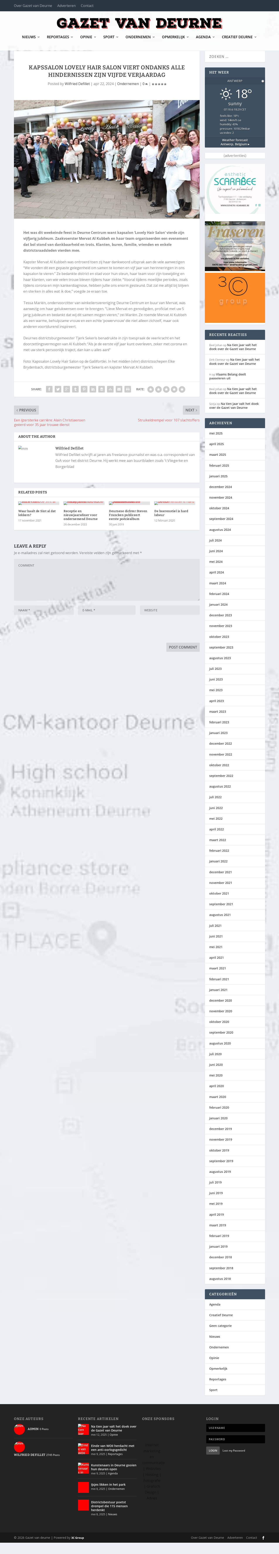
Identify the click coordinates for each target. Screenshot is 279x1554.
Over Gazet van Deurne (33, 5)
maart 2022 (217, 851)
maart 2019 (217, 1236)
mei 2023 (216, 701)
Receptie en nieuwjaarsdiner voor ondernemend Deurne (81, 564)
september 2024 (221, 530)
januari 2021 (218, 1001)
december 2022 (220, 755)
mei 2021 (216, 958)
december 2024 (220, 498)
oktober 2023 (219, 648)
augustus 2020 (220, 1055)
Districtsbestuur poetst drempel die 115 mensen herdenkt (109, 1517)
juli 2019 (215, 1194)
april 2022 (216, 840)
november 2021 (220, 894)
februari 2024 (219, 605)
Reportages (58, 40)
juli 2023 (215, 680)
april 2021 (216, 969)
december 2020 (220, 1012)
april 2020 (216, 1097)
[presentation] (47, 678)
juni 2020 (216, 1076)
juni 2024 (216, 562)
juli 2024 (215, 552)
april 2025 (216, 455)
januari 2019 (218, 1258)
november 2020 (220, 1022)
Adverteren (66, 5)
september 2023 (221, 659)
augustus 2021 (220, 926)
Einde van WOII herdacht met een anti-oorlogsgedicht (112, 1459)
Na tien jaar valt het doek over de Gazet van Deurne (233, 358)
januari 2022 (218, 872)
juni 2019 (216, 1204)
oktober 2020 (219, 1033)
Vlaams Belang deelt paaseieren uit (227, 388)
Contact (87, 5)
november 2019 (220, 1151)
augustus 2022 (220, 798)
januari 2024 (218, 616)
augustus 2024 (220, 541)
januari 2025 (218, 487)
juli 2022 (215, 808)
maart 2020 (217, 1108)
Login (213, 1462)
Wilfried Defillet (77, 95)
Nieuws (29, 40)
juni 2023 (216, 691)
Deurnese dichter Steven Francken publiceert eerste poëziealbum (128, 564)
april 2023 (216, 712)
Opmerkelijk (173, 40)
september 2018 (221, 1279)
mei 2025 (216, 445)
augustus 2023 (220, 669)
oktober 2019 (219, 1161)
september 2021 (221, 915)
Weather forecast (235, 153)
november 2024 (220, 509)
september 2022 (221, 787)
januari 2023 (218, 744)
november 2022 (220, 766)
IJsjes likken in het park (108, 1496)
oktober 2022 (219, 776)
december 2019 (220, 1140)
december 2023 (220, 626)
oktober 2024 (219, 519)
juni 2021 (216, 947)
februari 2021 (219, 990)
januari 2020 (218, 1129)
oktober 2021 (219, 905)
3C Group (77, 1549)
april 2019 (216, 1226)
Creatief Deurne (237, 40)
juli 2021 (215, 937)
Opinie (86, 40)
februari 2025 (219, 476)
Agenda (203, 40)
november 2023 (220, 637)
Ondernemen (138, 40)
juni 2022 (216, 819)
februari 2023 (219, 733)
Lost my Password (234, 1462)
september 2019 (221, 1172)
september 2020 (221, 1044)
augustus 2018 (220, 1290)
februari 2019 (219, 1247)
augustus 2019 (220, 1183)
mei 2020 (216, 1087)
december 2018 (220, 1268)
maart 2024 (217, 594)
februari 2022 (219, 862)
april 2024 (216, 584)
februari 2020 (219, 1119)
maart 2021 (217, 979)
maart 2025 (217, 466)
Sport (108, 40)
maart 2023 (217, 723)
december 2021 (220, 883)
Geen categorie (220, 1337)
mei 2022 (216, 830)
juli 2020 (215, 1065)
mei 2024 (216, 573)
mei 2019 (216, 1215)
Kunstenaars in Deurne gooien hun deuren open (113, 1478)
